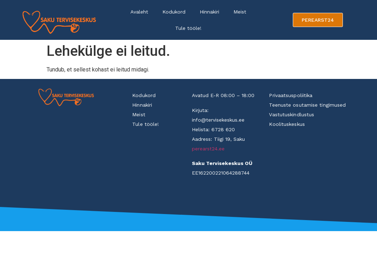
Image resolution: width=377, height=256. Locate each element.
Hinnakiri (209, 12)
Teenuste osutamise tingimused (307, 105)
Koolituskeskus (287, 124)
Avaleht (139, 12)
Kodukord (173, 12)
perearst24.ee (208, 148)
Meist (239, 12)
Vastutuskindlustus (291, 114)
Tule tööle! (188, 28)
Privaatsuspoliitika (290, 95)
